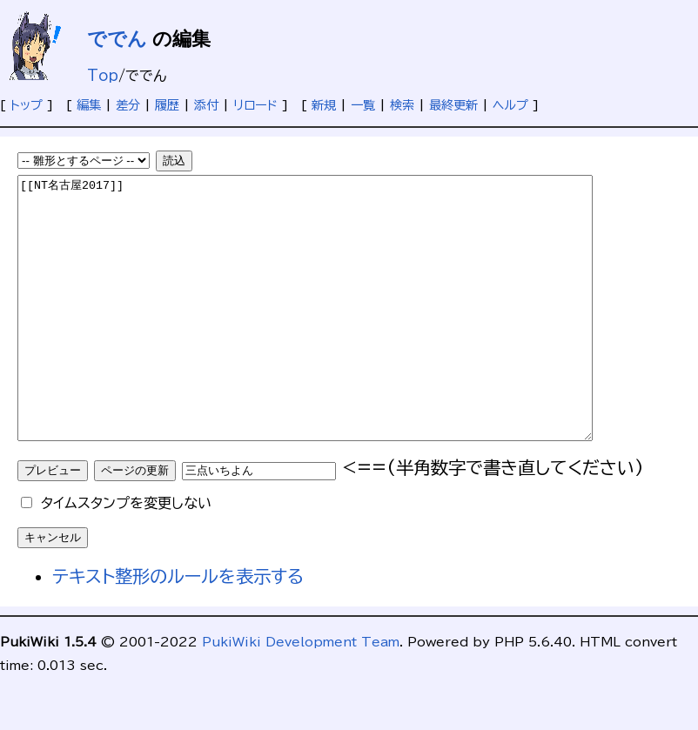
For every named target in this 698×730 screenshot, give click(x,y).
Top (102, 76)
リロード (255, 105)
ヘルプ (510, 105)
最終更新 (453, 105)
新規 (324, 105)
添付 (206, 105)
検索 (402, 105)
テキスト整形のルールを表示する (178, 628)
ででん (117, 39)
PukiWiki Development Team (300, 694)
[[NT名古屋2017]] (339, 334)
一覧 (363, 105)
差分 (128, 105)
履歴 (167, 105)
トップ (26, 105)
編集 (89, 105)
